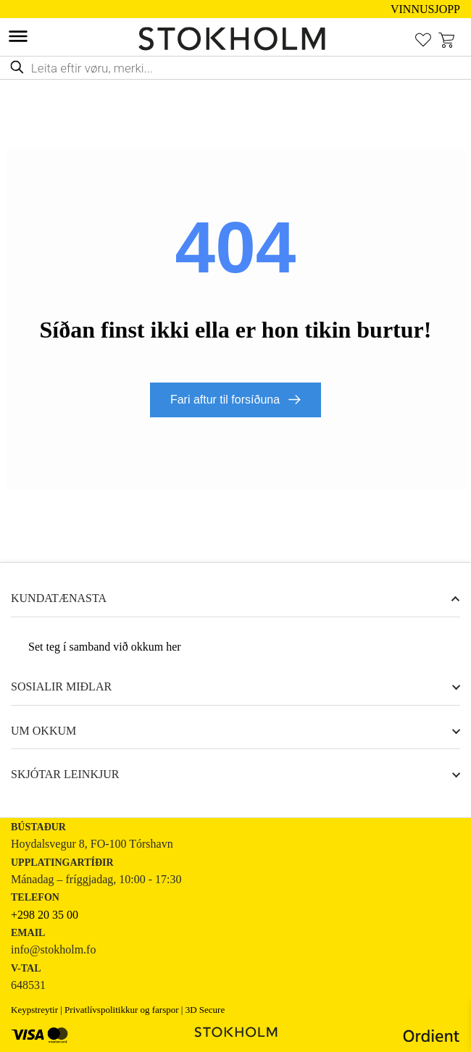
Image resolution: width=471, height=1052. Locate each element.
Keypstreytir (34, 1009)
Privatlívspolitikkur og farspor (121, 1009)
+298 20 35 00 (44, 915)
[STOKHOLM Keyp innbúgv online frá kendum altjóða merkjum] (235, 38)
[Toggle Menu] (18, 36)
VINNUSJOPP (425, 9)
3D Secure (205, 1009)
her (173, 646)
